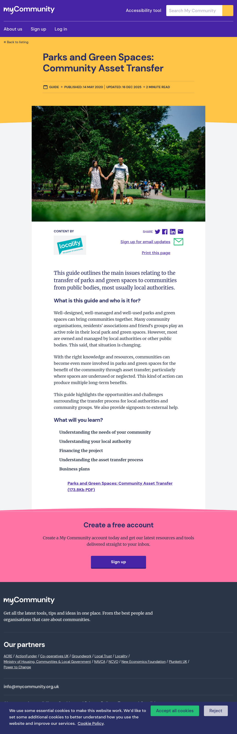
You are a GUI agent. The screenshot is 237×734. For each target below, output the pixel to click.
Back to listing (17, 42)
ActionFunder (26, 656)
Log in (61, 29)
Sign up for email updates (145, 242)
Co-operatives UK (54, 656)
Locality (121, 656)
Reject (215, 711)
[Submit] (227, 10)
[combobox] (199, 10)
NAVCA (99, 661)
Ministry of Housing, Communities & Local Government (47, 661)
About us (13, 29)
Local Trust (103, 656)
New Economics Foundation (143, 661)
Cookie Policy (91, 723)
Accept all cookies (175, 711)
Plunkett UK (178, 661)
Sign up (38, 29)
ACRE (8, 656)
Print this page (156, 253)
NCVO (113, 661)
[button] (157, 231)
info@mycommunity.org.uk (31, 686)
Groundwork (81, 656)
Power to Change (17, 667)
